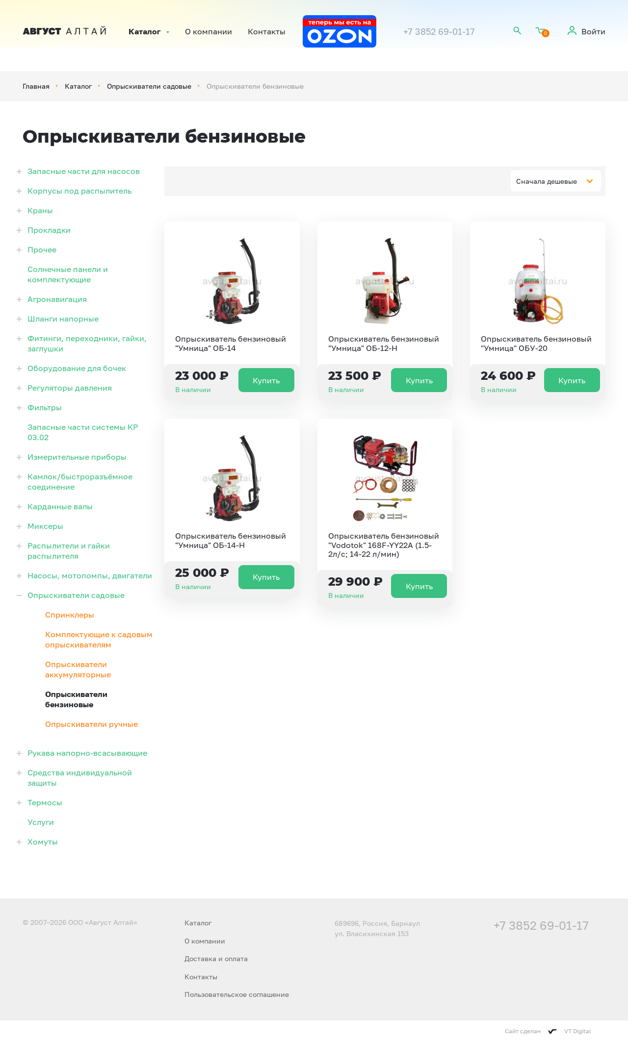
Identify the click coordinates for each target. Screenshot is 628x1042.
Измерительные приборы (77, 457)
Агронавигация (57, 299)
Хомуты (42, 841)
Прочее (41, 249)
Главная (36, 86)
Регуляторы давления (69, 388)
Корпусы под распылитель (79, 191)
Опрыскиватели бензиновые (76, 699)
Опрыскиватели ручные (91, 724)
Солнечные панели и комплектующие (67, 274)
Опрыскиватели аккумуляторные (78, 669)
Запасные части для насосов (83, 171)
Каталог (144, 31)
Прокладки (49, 230)
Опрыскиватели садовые (149, 86)
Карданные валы (60, 506)
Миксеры (45, 526)
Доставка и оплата (216, 958)
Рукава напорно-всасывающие (87, 753)
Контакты (267, 31)
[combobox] (556, 181)
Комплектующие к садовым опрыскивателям (99, 639)
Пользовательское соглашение (236, 994)
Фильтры (44, 407)
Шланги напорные (63, 318)
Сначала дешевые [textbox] (546, 181)
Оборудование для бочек (76, 368)
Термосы (44, 802)
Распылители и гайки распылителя (68, 551)
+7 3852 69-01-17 (439, 31)
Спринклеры (69, 615)
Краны (40, 210)
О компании (208, 31)
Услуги (40, 822)
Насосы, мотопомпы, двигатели (89, 575)
